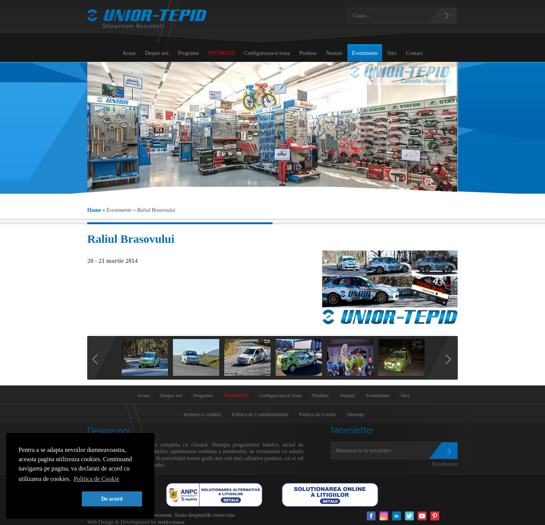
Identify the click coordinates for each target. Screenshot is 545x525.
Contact (414, 53)
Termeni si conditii (202, 414)
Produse (308, 53)
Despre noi (157, 53)
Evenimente (365, 53)
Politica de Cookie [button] (96, 479)
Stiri (391, 53)
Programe (188, 53)
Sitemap (355, 414)
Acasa (128, 53)
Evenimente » (121, 210)
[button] (49, 499)
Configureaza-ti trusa (267, 53)
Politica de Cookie (317, 414)
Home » (96, 210)
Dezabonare (445, 464)
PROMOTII (221, 53)
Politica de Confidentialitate (260, 414)
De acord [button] (112, 499)
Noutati (334, 53)
